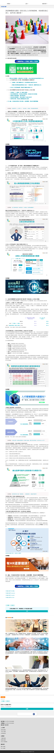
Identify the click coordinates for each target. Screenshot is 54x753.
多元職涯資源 (3, 733)
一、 (26, 78)
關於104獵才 (3, 746)
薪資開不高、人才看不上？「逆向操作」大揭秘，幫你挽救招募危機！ (25, 108)
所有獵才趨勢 (3, 6)
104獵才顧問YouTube (9, 597)
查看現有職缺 (3, 729)
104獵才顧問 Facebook (10, 593)
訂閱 (27, 709)
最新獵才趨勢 (3, 739)
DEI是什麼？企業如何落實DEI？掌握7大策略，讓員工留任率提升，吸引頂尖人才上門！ (28, 440)
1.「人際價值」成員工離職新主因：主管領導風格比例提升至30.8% (23, 82)
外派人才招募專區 (4, 741)
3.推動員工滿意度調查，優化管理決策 (17, 95)
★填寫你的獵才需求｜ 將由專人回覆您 (13, 553)
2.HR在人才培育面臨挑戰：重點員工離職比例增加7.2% (21, 87)
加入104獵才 (3, 748)
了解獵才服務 (3, 738)
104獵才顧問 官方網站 (10, 591)
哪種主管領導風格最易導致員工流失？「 (26, 85)
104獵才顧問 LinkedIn (10, 595)
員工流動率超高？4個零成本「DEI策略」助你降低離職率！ (23, 207)
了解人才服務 (3, 731)
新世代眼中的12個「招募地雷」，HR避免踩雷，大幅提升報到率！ (24, 494)
